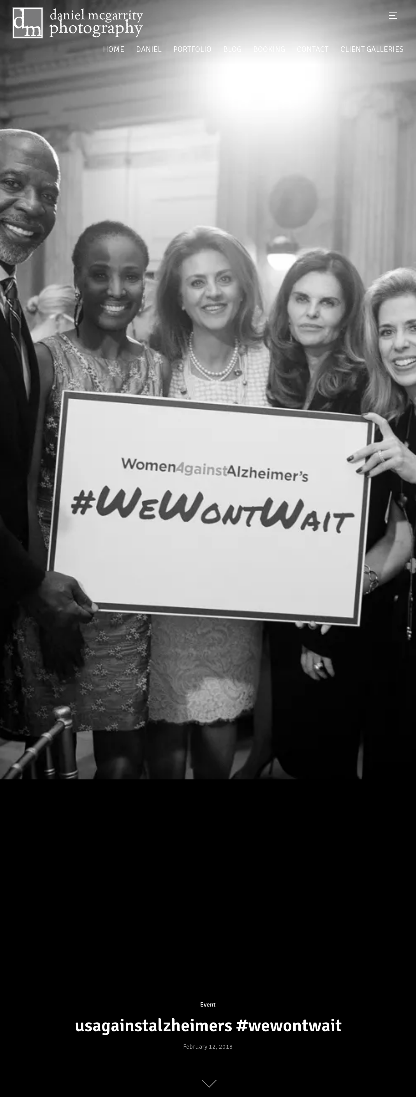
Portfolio (192, 49)
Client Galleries (372, 49)
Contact (313, 49)
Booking (269, 49)
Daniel (149, 49)
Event (208, 1005)
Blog (232, 49)
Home (113, 49)
